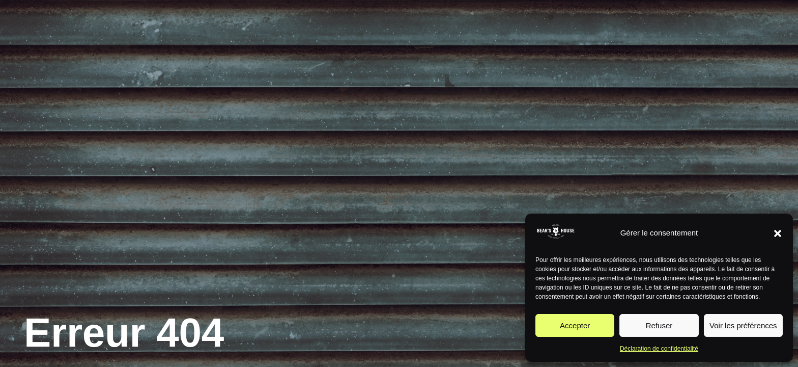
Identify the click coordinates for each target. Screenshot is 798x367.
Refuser (659, 325)
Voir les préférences (743, 325)
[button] (778, 233)
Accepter (575, 325)
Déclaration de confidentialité (659, 348)
